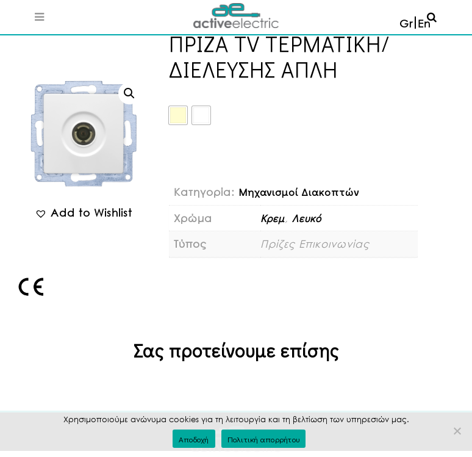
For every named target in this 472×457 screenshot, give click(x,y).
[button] (129, 93)
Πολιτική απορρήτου (263, 439)
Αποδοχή (194, 439)
